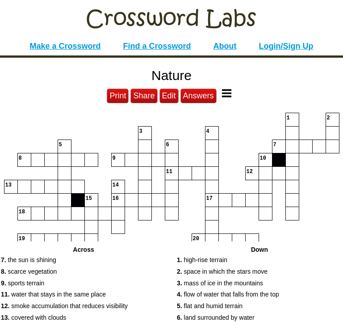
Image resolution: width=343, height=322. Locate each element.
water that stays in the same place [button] (53, 294)
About (225, 46)
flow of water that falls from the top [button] (228, 294)
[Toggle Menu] (226, 93)
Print (117, 95)
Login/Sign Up (286, 46)
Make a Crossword (64, 46)
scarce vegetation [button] (29, 271)
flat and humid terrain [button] (210, 305)
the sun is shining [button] (28, 259)
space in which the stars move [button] (222, 271)
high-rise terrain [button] (202, 259)
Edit (169, 95)
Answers (198, 95)
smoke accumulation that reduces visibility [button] (64, 305)
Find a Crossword (157, 46)
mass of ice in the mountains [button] (220, 283)
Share (144, 95)
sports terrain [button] (22, 283)
